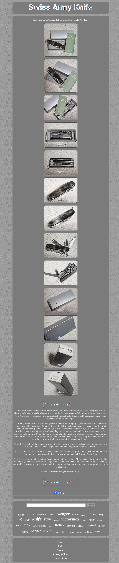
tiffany (64, 532)
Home (61, 542)
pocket (36, 531)
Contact (61, 550)
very (101, 514)
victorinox (70, 519)
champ (84, 520)
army (59, 524)
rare (47, 519)
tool (18, 525)
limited (90, 525)
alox (27, 525)
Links (61, 546)
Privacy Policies (60, 554)
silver (51, 514)
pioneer (72, 532)
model (56, 520)
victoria (25, 532)
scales (57, 532)
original (99, 520)
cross (83, 515)
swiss (48, 530)
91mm (75, 514)
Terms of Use (60, 558)
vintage (24, 519)
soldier (80, 526)
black (97, 531)
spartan (101, 526)
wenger (63, 514)
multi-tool (88, 532)
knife (36, 519)
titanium (41, 514)
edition (92, 514)
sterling (71, 525)
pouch (50, 526)
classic (21, 515)
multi (92, 519)
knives (30, 514)
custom (79, 532)
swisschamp (39, 525)
